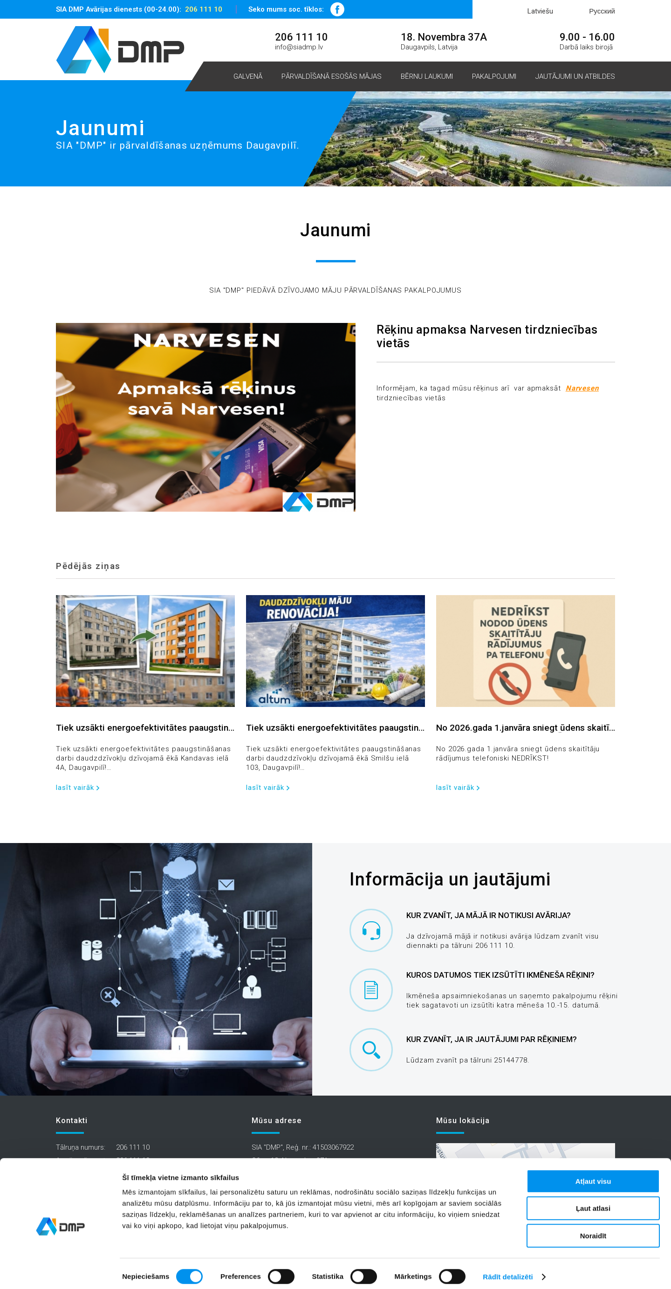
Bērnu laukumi (427, 76)
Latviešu (540, 11)
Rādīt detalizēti (508, 1271)
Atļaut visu (593, 1175)
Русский (602, 11)
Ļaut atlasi (593, 1203)
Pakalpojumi (494, 76)
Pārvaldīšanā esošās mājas (331, 76)
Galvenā (247, 76)
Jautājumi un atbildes (575, 76)
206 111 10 (203, 9)
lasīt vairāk (75, 787)
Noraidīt (593, 1230)
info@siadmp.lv (299, 47)
